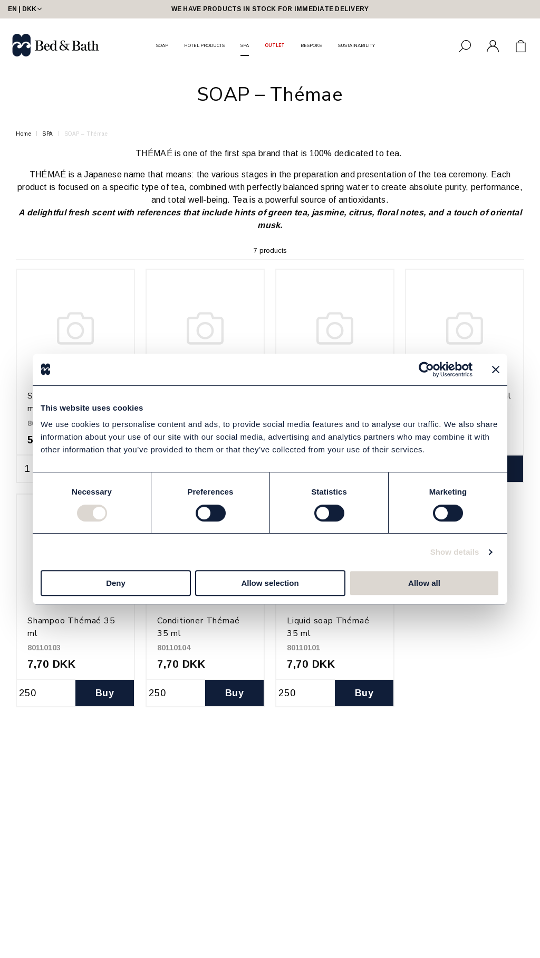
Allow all (424, 582)
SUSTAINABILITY (356, 45)
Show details (454, 551)
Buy (104, 693)
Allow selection (269, 582)
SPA (244, 45)
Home (23, 134)
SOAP (162, 45)
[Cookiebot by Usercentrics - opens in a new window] (426, 369)
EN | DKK (26, 9)
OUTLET (275, 45)
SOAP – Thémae (86, 134)
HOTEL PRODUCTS (204, 45)
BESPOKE (311, 45)
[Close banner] (495, 369)
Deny (116, 582)
